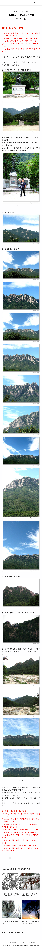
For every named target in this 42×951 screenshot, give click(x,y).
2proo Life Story (21, 3)
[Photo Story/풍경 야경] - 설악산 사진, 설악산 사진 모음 (20, 845)
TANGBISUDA (13, 942)
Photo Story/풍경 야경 (21, 12)
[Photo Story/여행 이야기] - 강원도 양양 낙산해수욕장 (19, 41)
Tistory (36, 942)
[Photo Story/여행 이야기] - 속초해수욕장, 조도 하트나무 (20, 38)
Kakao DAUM (29, 942)
